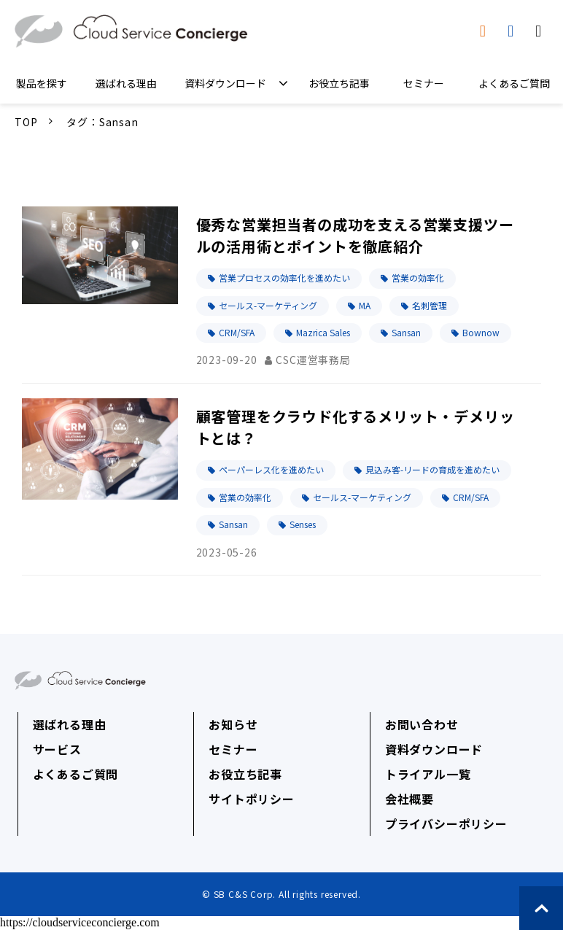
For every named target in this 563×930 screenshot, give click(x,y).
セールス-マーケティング (268, 305)
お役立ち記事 (339, 83)
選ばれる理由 (126, 83)
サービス (57, 749)
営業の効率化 (418, 277)
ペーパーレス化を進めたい (271, 469)
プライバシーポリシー (446, 823)
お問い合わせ (422, 724)
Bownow (481, 332)
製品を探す (41, 83)
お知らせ (233, 724)
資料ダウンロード (484, 32)
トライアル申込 (512, 32)
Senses (303, 524)
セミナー (423, 83)
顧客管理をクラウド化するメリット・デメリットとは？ (355, 427)
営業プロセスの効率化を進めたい (284, 277)
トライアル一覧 (428, 774)
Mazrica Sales (323, 332)
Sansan (406, 332)
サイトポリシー (252, 798)
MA (364, 305)
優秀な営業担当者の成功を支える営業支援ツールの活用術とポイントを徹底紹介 (355, 235)
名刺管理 (429, 305)
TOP (26, 122)
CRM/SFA (237, 332)
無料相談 (540, 32)
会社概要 (409, 798)
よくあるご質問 (514, 83)
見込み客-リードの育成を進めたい (432, 469)
